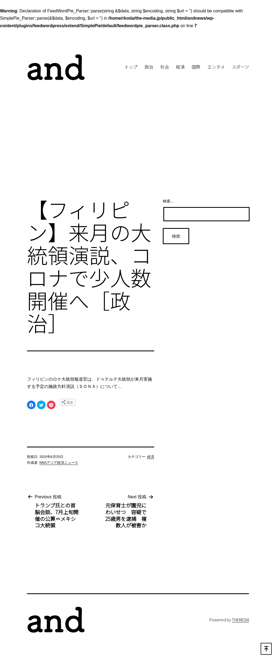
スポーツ (240, 67)
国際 (196, 67)
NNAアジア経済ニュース (58, 463)
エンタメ (216, 67)
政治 (148, 67)
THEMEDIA (240, 619)
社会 (164, 67)
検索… (168, 201)
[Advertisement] (138, 149)
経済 (180, 67)
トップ (131, 67)
